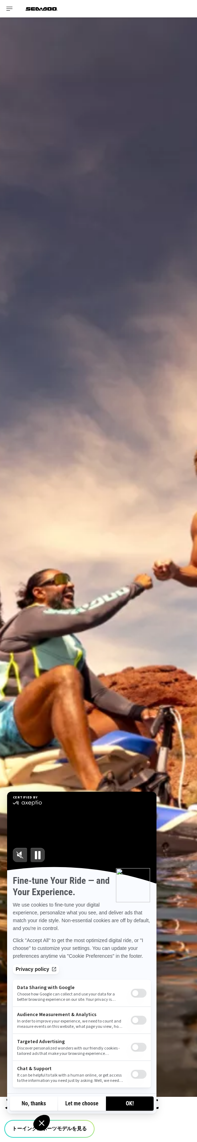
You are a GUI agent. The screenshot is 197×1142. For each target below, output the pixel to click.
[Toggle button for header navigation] (9, 8)
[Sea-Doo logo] (41, 8)
